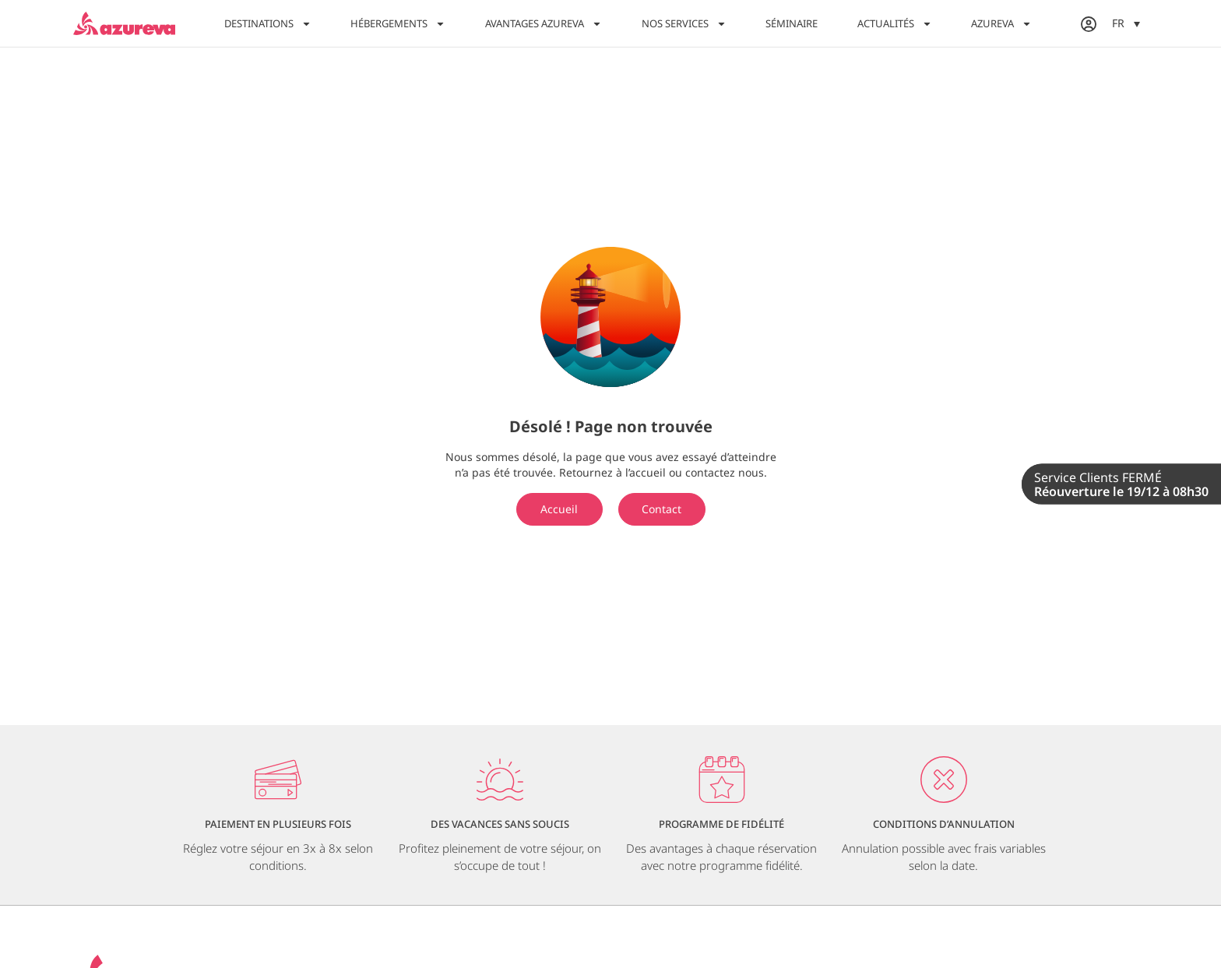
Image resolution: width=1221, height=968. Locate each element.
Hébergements (397, 24)
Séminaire (791, 23)
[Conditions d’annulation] (943, 779)
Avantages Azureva (543, 24)
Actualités (894, 24)
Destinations (267, 24)
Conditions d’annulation (944, 824)
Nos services (684, 24)
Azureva (1001, 24)
